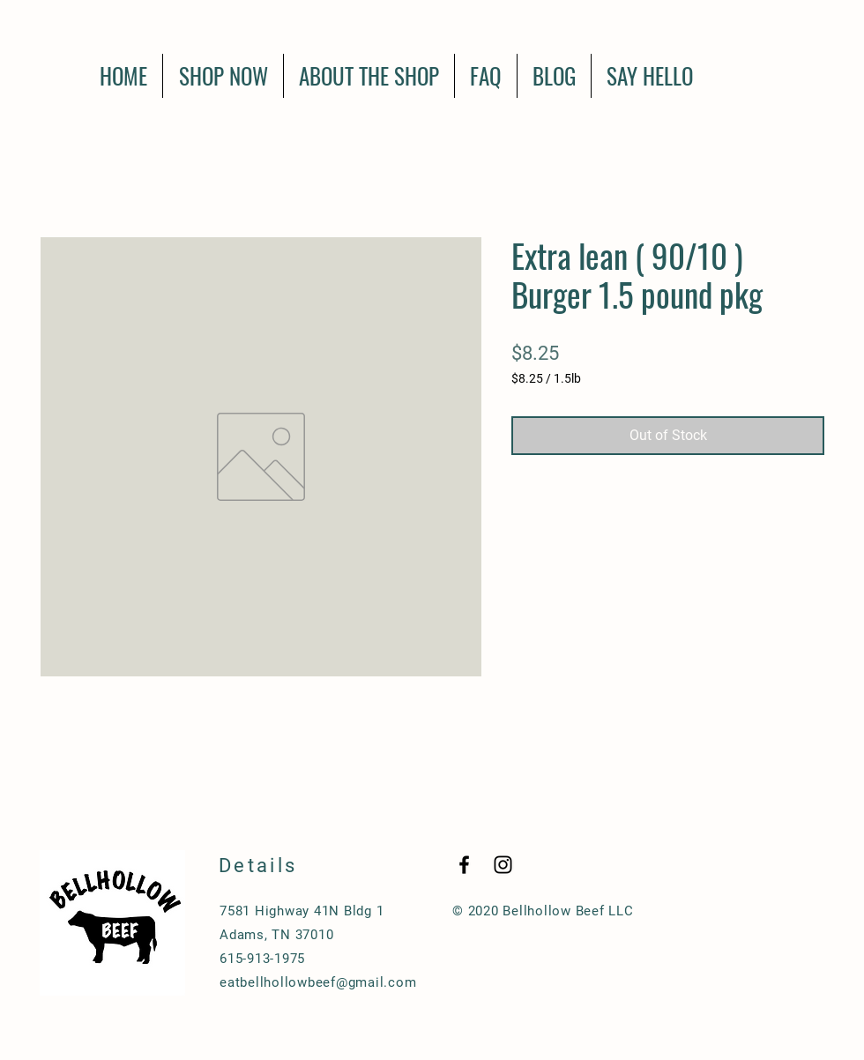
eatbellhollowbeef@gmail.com (318, 982)
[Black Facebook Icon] (464, 865)
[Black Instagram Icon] (503, 865)
